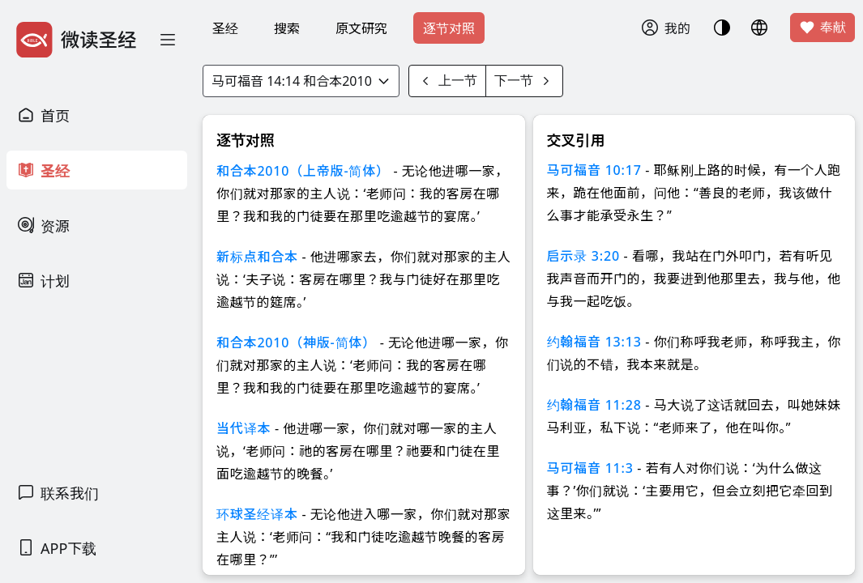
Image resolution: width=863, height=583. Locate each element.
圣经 (225, 28)
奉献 (822, 27)
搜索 (287, 28)
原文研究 (361, 28)
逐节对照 (449, 28)
